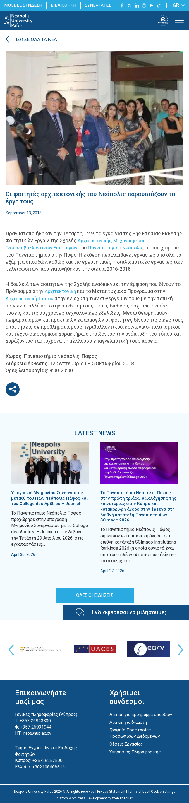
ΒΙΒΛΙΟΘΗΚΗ (64, 5)
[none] (178, 5)
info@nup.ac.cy (37, 731)
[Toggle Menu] (179, 20)
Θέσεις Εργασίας (126, 748)
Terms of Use (138, 790)
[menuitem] (178, 5)
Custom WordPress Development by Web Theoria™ (94, 797)
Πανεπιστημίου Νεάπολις (122, 248)
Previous (10, 648)
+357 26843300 (35, 719)
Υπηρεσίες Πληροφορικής (135, 756)
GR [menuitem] (176, 5)
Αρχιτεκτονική (61, 291)
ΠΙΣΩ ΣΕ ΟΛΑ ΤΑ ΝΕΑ (36, 40)
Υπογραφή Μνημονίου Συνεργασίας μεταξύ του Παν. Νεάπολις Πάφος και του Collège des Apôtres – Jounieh (50, 497)
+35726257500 (47, 759)
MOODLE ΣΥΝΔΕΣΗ (23, 5)
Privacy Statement (111, 790)
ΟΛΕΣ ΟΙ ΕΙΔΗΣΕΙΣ (94, 594)
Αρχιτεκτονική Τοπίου (31, 298)
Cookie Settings (163, 790)
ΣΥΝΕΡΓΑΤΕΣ (100, 5)
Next (179, 648)
